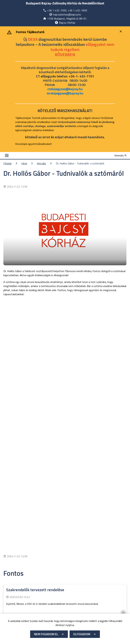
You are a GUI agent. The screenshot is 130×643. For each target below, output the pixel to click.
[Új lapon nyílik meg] (65, 10)
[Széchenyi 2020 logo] (123, 612)
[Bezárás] (121, 31)
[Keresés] (120, 155)
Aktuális (41, 163)
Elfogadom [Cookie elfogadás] (81, 634)
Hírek (24, 163)
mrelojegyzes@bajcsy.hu (65, 93)
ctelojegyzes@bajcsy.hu (65, 89)
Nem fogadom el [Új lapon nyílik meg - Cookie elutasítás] (46, 634)
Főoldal (7, 163)
